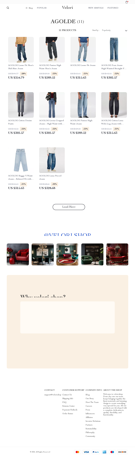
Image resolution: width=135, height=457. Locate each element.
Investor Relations (93, 421)
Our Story (90, 399)
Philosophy (90, 433)
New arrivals (95, 8)
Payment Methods (69, 410)
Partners (89, 425)
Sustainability (91, 429)
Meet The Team (92, 402)
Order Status (67, 414)
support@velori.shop (52, 395)
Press (88, 410)
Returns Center (68, 406)
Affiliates (89, 417)
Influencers (90, 414)
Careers (89, 406)
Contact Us (67, 395)
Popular (42, 8)
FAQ (64, 402)
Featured (112, 8)
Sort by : (95, 30)
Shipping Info (67, 399)
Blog (88, 395)
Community (90, 436)
